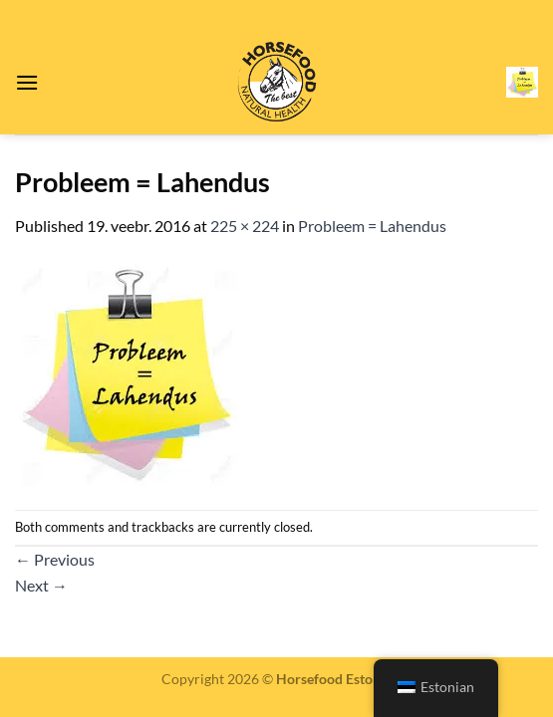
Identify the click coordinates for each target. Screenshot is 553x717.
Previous (55, 559)
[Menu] (27, 82)
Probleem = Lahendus (372, 225)
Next (41, 585)
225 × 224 (244, 225)
